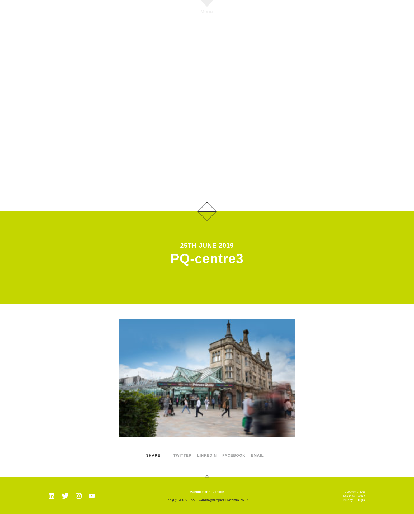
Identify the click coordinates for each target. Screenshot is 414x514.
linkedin (207, 455)
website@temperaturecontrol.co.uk (223, 500)
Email (257, 455)
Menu (206, 11)
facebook (233, 455)
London (218, 492)
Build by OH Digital (354, 500)
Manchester (199, 492)
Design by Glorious (354, 495)
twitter (182, 455)
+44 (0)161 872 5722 (181, 500)
